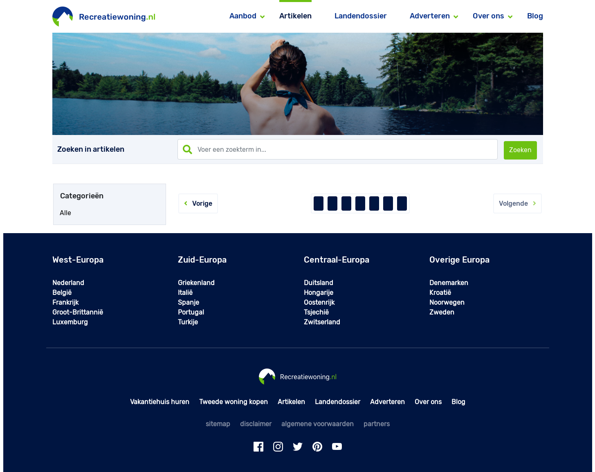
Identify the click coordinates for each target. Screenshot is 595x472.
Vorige (198, 203)
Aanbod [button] (242, 15)
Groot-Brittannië (77, 312)
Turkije (188, 322)
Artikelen (295, 15)
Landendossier (361, 15)
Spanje (188, 302)
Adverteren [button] (430, 15)
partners (377, 424)
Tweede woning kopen (233, 402)
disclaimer (256, 424)
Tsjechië (316, 312)
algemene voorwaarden (317, 424)
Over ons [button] (488, 15)
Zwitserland (322, 322)
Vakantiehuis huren (159, 402)
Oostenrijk (319, 302)
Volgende (517, 203)
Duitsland (318, 283)
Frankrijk (65, 302)
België (62, 293)
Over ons (428, 402)
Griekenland (196, 283)
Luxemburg (70, 322)
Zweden (441, 312)
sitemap (218, 424)
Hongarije (318, 293)
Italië (185, 293)
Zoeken (520, 150)
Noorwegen (447, 302)
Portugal (191, 312)
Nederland (68, 283)
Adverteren (387, 402)
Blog (535, 15)
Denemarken (448, 283)
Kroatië (440, 293)
